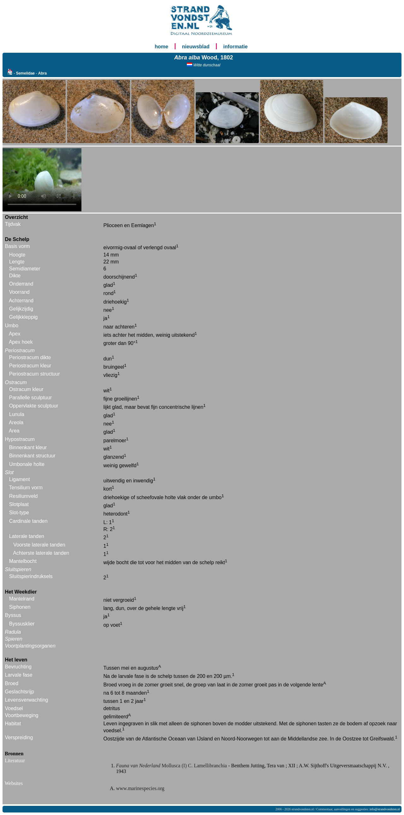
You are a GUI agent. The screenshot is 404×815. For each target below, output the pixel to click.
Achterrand (21, 300)
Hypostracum (19, 439)
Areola (16, 422)
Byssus (13, 615)
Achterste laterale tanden (41, 553)
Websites (14, 783)
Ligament (19, 479)
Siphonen (20, 607)
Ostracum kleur (26, 389)
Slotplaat (19, 504)
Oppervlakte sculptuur (33, 405)
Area (14, 430)
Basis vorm (17, 246)
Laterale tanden (26, 536)
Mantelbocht (23, 561)
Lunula (16, 414)
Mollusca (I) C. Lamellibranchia (172, 765)
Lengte (17, 261)
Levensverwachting (26, 700)
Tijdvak (13, 224)
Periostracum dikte (30, 357)
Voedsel (14, 708)
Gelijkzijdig (21, 308)
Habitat (13, 723)
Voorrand (19, 292)
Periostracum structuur (34, 374)
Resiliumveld (23, 496)
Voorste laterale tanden (39, 544)
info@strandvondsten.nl (385, 809)
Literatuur (15, 760)
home (161, 46)
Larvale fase (18, 675)
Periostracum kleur (30, 365)
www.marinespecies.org (140, 788)
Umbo (11, 325)
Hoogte (17, 254)
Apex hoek (21, 342)
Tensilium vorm (26, 487)
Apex (14, 333)
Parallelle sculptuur (30, 397)
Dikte (15, 275)
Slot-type (19, 512)
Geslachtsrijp (19, 691)
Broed (11, 683)
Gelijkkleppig (23, 317)
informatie (235, 46)
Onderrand (21, 284)
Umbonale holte (27, 464)
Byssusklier (22, 623)
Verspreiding (19, 737)
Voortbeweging (21, 715)
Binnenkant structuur (32, 455)
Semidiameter (24, 268)
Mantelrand (21, 598)
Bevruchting (18, 666)
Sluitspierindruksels (31, 576)
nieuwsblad (196, 46)
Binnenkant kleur (28, 447)
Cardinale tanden (28, 521)
